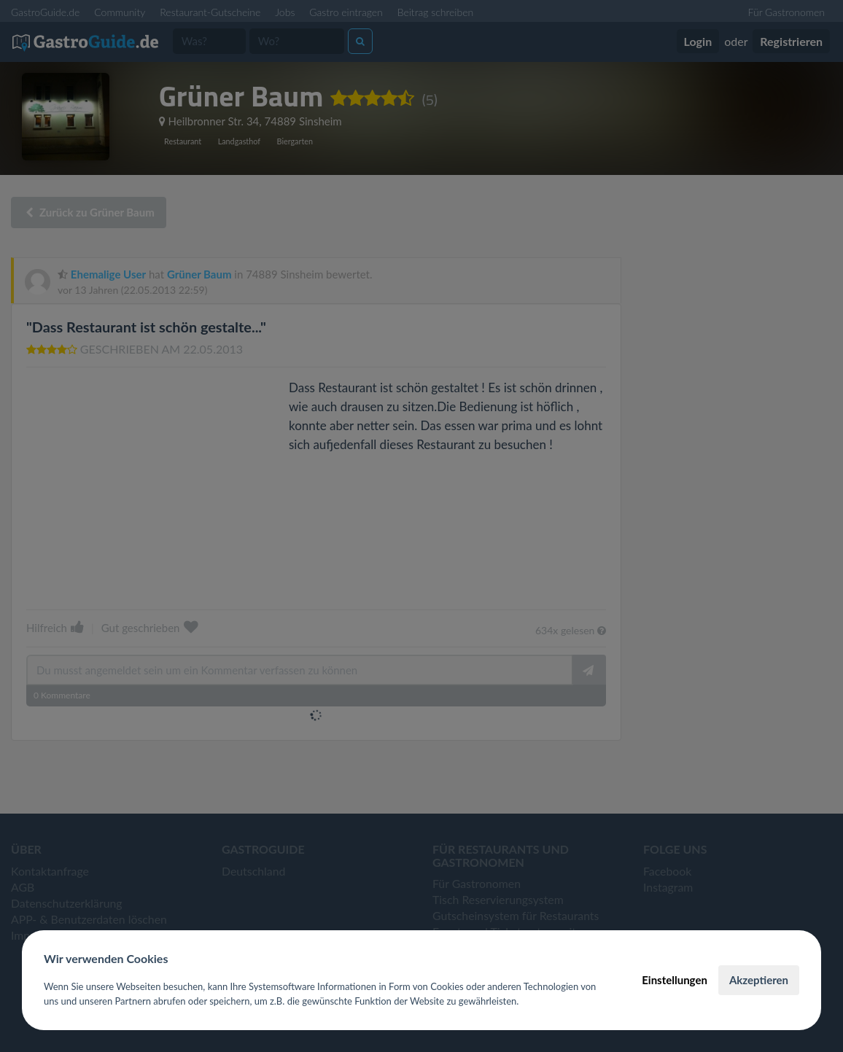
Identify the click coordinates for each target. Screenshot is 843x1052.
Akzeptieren (758, 979)
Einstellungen (674, 979)
